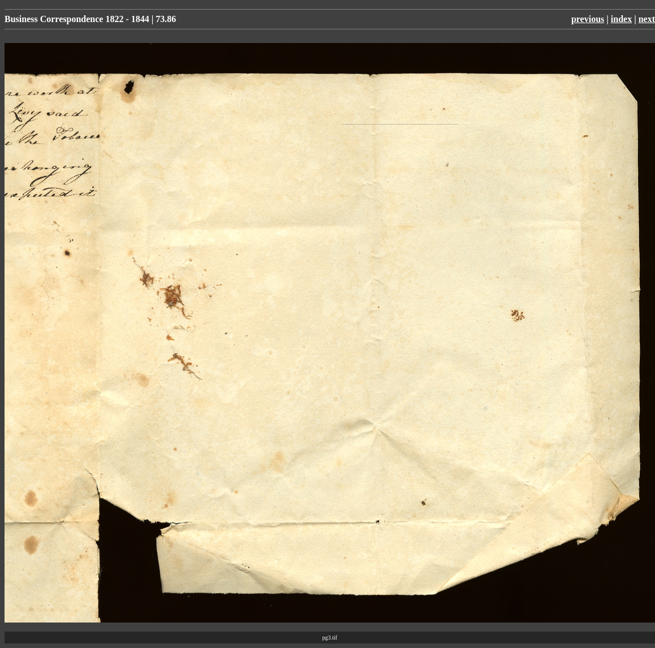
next (647, 19)
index (621, 19)
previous (587, 19)
